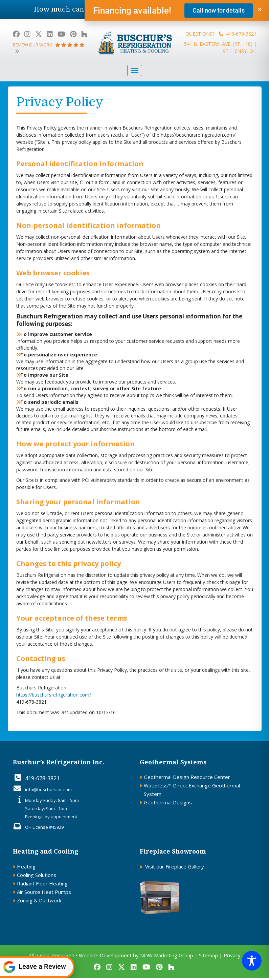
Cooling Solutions (36, 875)
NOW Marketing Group (166, 955)
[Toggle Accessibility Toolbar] (251, 960)
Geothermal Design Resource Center (187, 777)
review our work (49, 48)
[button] (259, 10)
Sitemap (208, 955)
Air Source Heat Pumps (44, 891)
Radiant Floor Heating (42, 883)
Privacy (232, 955)
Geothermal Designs (168, 802)
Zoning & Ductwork (39, 900)
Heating (26, 866)
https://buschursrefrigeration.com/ (53, 694)
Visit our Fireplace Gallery (174, 866)
